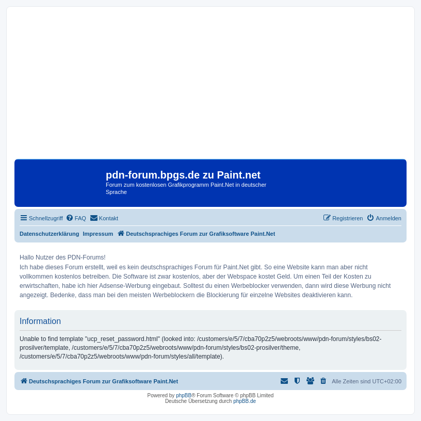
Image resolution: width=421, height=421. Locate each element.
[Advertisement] (210, 86)
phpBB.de (244, 401)
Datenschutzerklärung (49, 234)
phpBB (183, 395)
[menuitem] (76, 218)
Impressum (98, 234)
